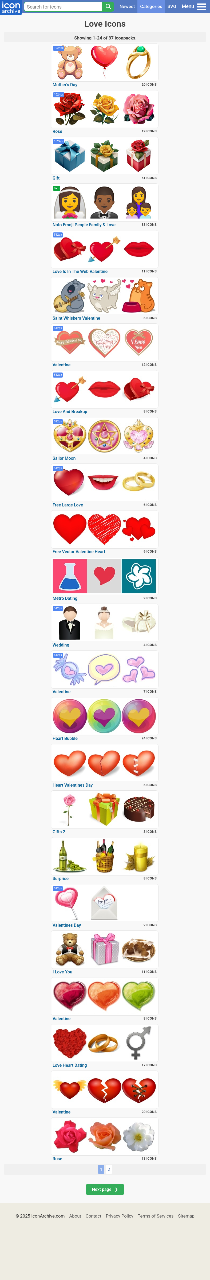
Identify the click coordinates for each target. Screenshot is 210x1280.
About (75, 1216)
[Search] (108, 7)
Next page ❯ (105, 1189)
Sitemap (186, 1216)
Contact (93, 1216)
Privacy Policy (119, 1216)
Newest (127, 6)
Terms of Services (155, 1216)
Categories (151, 6)
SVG (172, 6)
